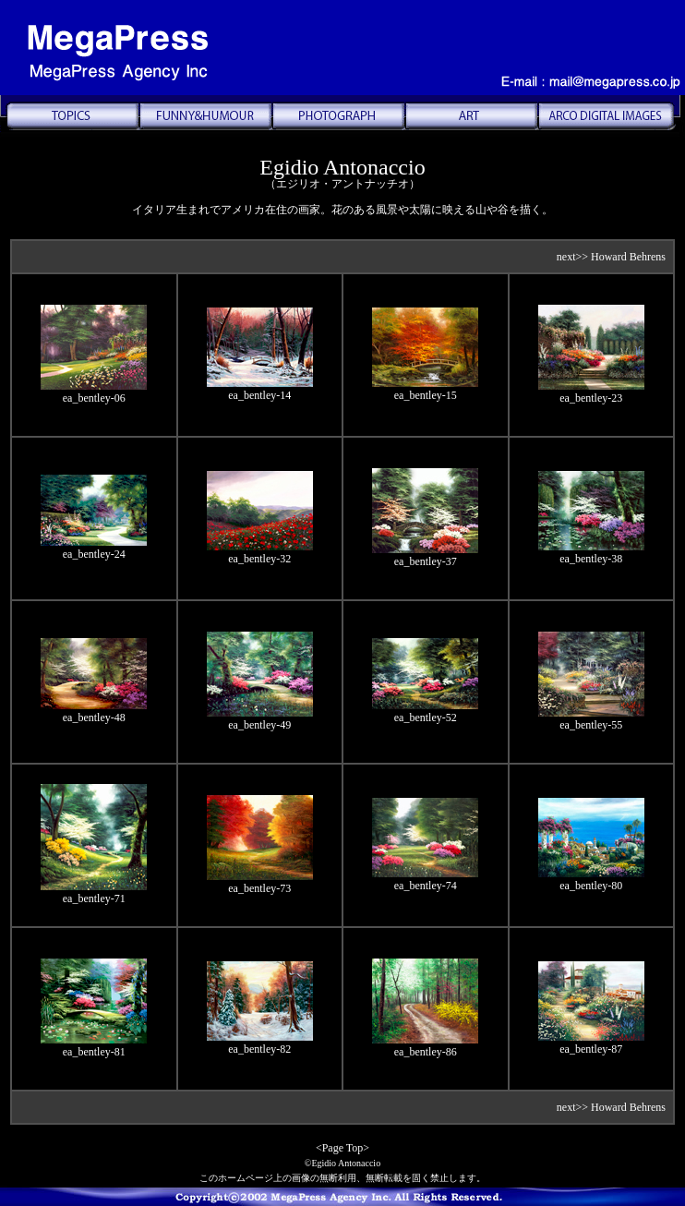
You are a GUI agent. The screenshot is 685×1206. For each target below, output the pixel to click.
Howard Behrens (628, 256)
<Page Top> (342, 1147)
